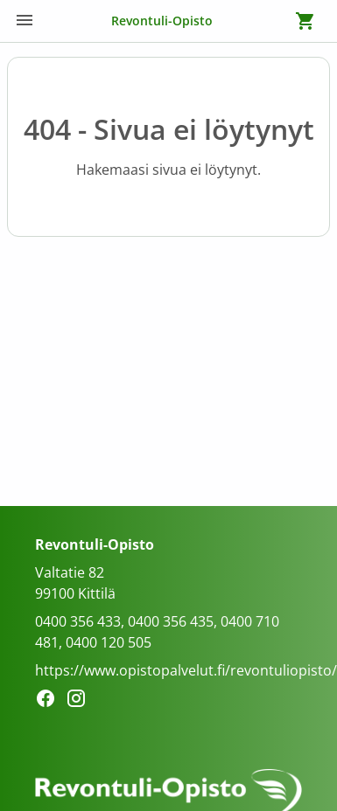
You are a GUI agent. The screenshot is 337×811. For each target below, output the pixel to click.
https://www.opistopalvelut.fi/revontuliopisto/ (186, 670)
